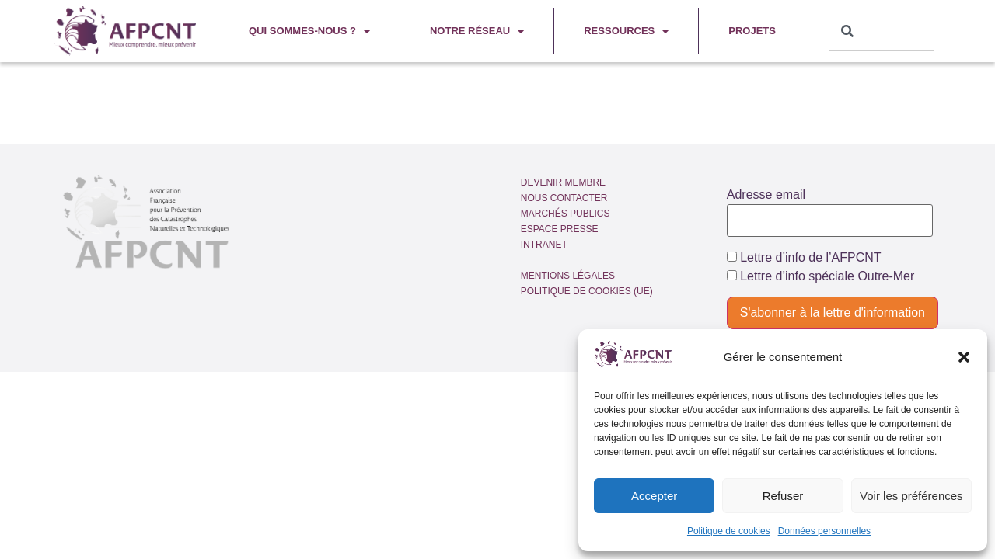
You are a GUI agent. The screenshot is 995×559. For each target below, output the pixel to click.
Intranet (544, 244)
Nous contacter (564, 198)
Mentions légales (568, 275)
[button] (964, 357)
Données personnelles (824, 531)
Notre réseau (477, 31)
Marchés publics (565, 213)
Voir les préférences (911, 495)
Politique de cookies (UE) (587, 291)
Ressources (626, 31)
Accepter (654, 495)
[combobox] (882, 31)
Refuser (783, 495)
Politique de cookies (728, 531)
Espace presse (560, 229)
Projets (752, 30)
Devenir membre (563, 182)
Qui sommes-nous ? (309, 31)
